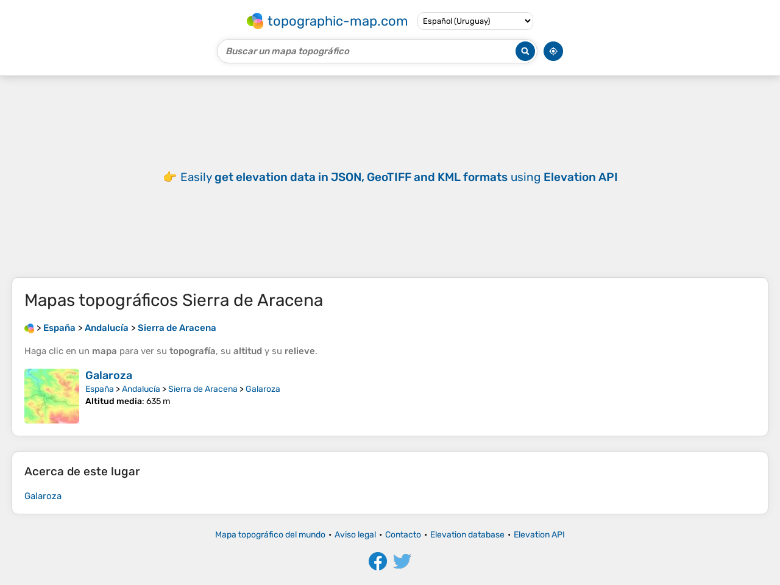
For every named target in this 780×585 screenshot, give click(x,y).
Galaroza (108, 375)
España (99, 389)
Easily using (399, 177)
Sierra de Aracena (203, 389)
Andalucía (141, 389)
